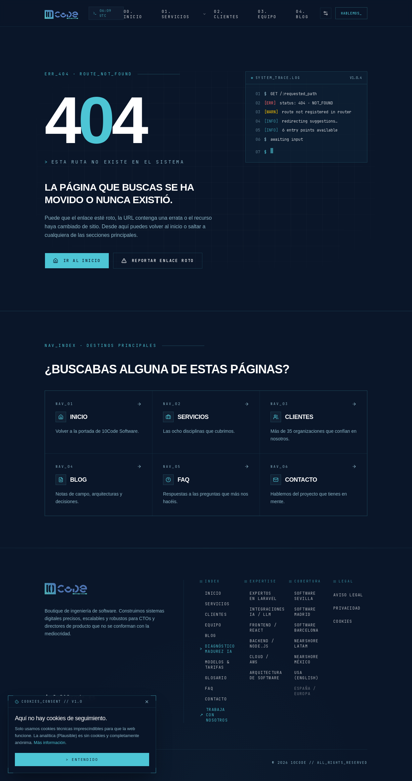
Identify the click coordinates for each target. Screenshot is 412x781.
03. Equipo (267, 14)
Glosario (213, 678)
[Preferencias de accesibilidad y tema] (325, 13)
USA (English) (304, 675)
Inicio (210, 593)
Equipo (210, 625)
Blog (208, 635)
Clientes (213, 614)
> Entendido (82, 759)
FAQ (206, 688)
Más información (49, 742)
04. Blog (302, 14)
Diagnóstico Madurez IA (217, 649)
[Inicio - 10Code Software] (61, 13)
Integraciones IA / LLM (261, 612)
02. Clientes (226, 14)
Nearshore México (304, 659)
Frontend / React (260, 627)
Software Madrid (302, 612)
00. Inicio (133, 14)
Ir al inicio (77, 260)
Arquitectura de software (261, 675)
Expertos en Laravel (260, 596)
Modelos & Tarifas (214, 664)
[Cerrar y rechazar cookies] (146, 701)
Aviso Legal (348, 595)
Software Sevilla (302, 596)
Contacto (213, 699)
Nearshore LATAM (304, 643)
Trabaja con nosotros (214, 715)
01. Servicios (184, 14)
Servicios (214, 604)
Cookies (342, 621)
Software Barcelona (304, 627)
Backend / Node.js (259, 643)
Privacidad (346, 608)
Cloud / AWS (256, 659)
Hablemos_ (351, 13)
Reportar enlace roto (157, 260)
